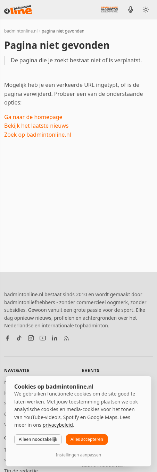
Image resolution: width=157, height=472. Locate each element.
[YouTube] (43, 338)
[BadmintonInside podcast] (131, 10)
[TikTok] (19, 338)
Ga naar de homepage (33, 117)
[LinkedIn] (54, 338)
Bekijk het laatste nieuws (36, 125)
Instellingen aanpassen (78, 455)
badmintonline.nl (21, 31)
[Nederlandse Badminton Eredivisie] (109, 9)
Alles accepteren (87, 439)
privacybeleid (58, 424)
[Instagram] (31, 338)
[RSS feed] (66, 338)
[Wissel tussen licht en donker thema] (146, 10)
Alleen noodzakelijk (38, 439)
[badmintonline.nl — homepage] (18, 9)
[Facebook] (7, 338)
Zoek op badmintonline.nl (37, 134)
